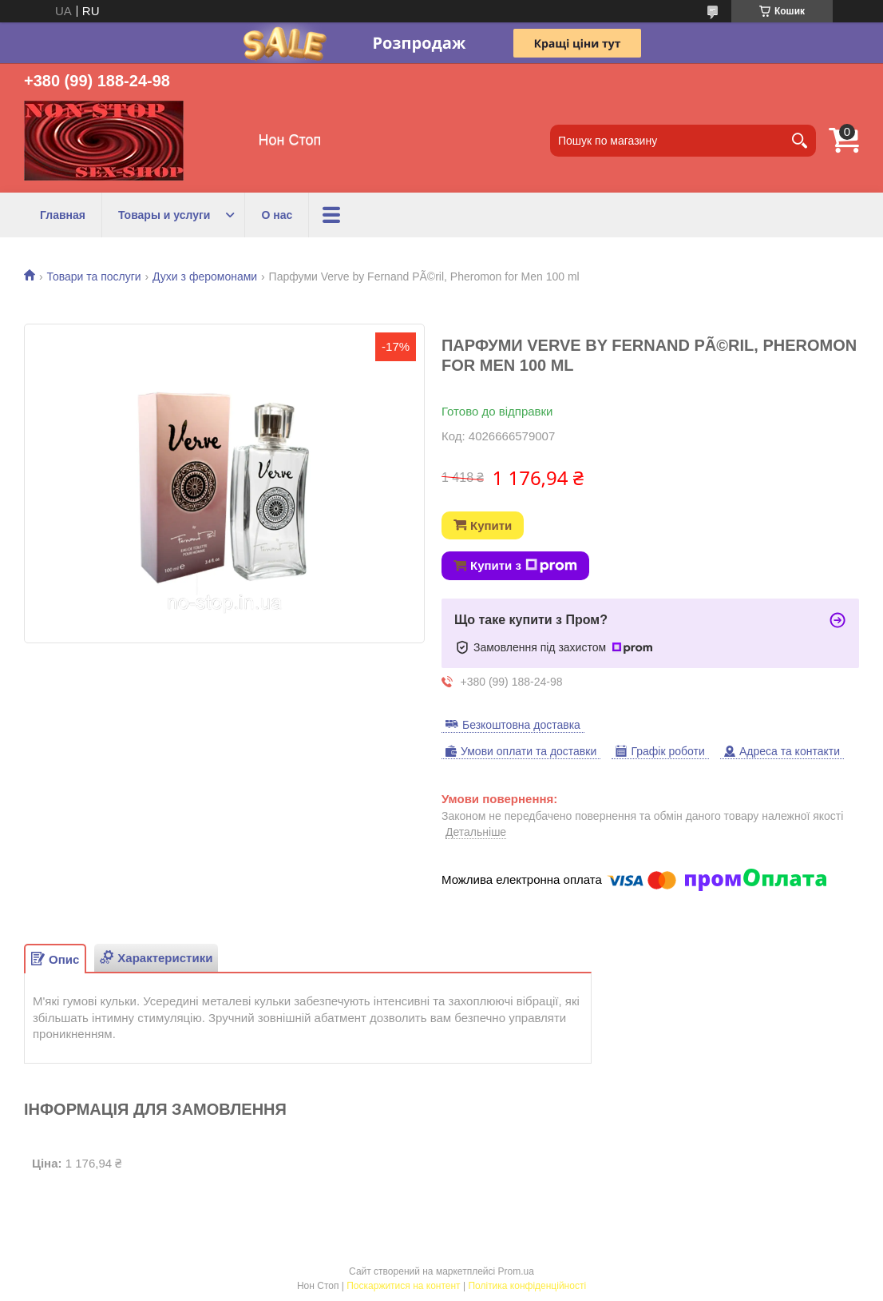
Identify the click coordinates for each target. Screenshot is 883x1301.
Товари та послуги (93, 276)
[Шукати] (800, 141)
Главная (62, 215)
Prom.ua (516, 1271)
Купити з (523, 566)
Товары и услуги (164, 215)
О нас (276, 215)
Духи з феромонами (204, 276)
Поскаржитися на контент (403, 1285)
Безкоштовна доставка (521, 724)
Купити (491, 525)
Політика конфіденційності (527, 1285)
